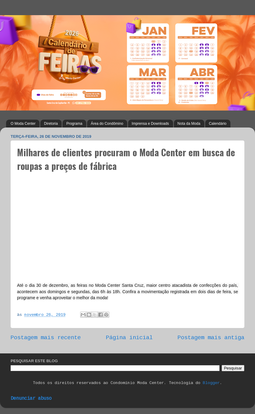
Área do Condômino (107, 123)
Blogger (211, 383)
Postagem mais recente (46, 337)
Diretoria (51, 123)
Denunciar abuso (31, 398)
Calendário (217, 123)
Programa (74, 123)
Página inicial (129, 337)
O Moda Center (23, 123)
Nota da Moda (189, 123)
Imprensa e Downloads (150, 123)
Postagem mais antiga (211, 337)
